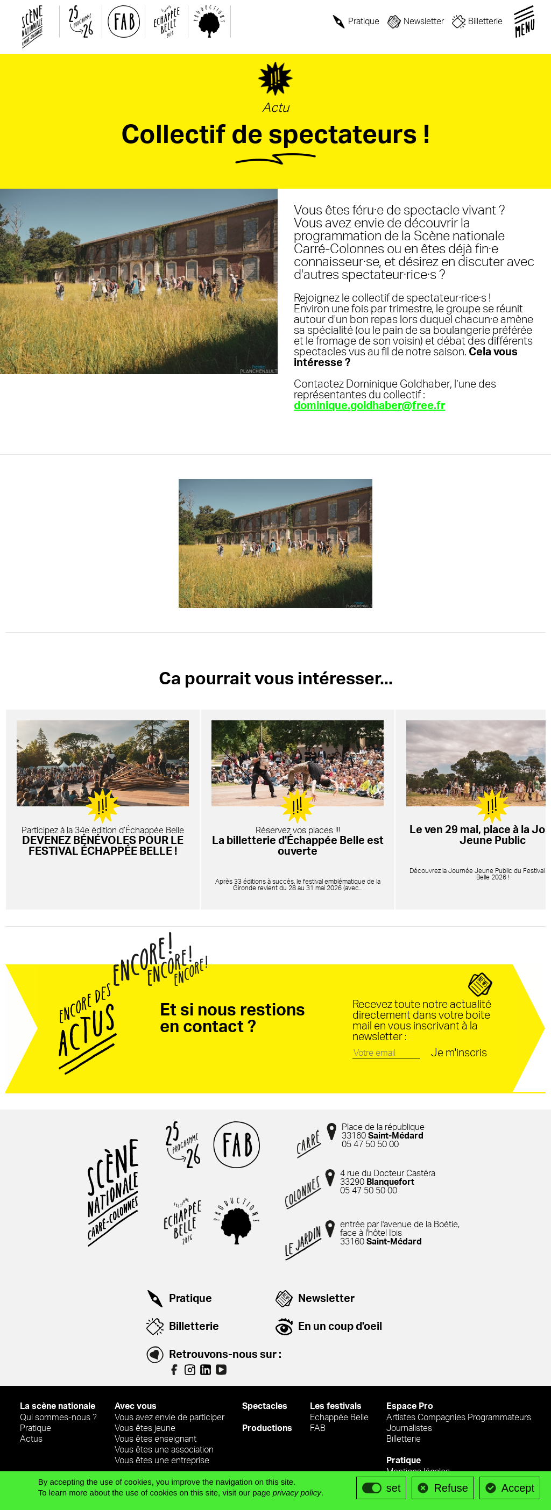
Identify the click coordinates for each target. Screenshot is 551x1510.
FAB (318, 1429)
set (393, 1488)
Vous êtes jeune (145, 1429)
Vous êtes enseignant (155, 1439)
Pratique (363, 21)
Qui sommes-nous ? (58, 1418)
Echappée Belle (339, 1418)
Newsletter (424, 21)
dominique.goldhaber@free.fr (367, 406)
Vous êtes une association (164, 1450)
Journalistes (409, 1429)
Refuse (451, 1488)
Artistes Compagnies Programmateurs (458, 1418)
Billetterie (485, 21)
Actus (31, 1439)
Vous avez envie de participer (169, 1418)
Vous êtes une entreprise (162, 1461)
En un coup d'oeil (340, 1327)
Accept (517, 1488)
